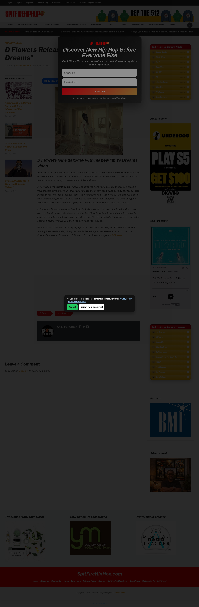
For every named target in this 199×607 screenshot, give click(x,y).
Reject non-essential (91, 307)
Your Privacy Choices (77, 301)
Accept (72, 307)
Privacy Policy (125, 298)
